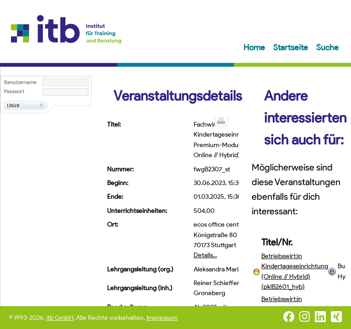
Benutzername (20, 82)
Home (255, 47)
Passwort (14, 92)
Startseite (291, 47)
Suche (327, 47)
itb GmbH (60, 318)
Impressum (162, 318)
